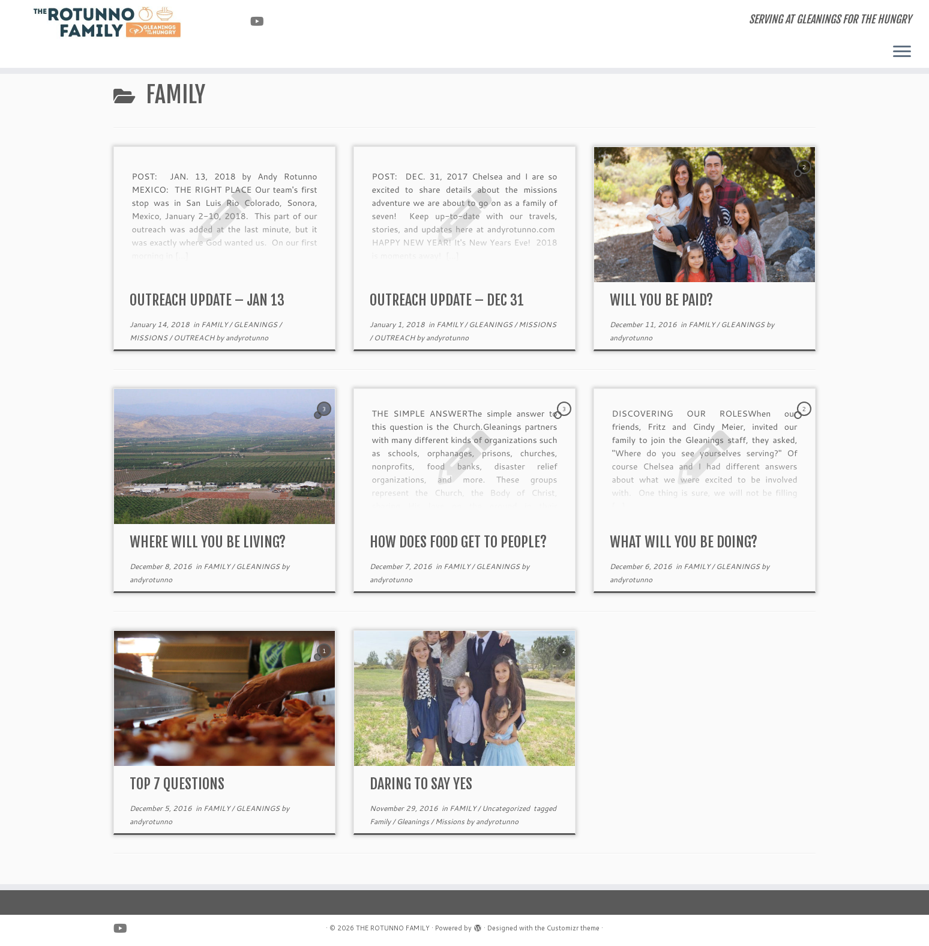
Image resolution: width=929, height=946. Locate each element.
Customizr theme (573, 928)
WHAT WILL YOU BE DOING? (683, 542)
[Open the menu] (902, 52)
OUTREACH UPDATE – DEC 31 (447, 300)
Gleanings (414, 821)
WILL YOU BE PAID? (661, 300)
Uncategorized (507, 808)
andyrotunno (247, 338)
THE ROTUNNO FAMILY (393, 928)
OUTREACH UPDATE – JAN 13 (207, 300)
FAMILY (215, 324)
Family (381, 821)
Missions (450, 821)
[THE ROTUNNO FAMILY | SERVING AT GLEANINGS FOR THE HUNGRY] (107, 22)
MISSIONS (149, 338)
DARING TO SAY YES (421, 784)
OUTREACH (194, 338)
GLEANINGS (256, 324)
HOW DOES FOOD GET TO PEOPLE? (458, 542)
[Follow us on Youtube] (261, 21)
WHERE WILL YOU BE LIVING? (208, 542)
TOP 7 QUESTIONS (177, 784)
